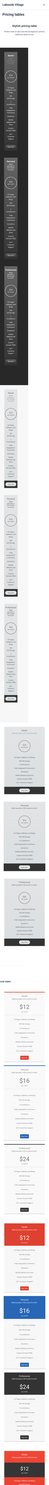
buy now (26, 115)
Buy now (26, 192)
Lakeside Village (13, 4)
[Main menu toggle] (44, 4)
